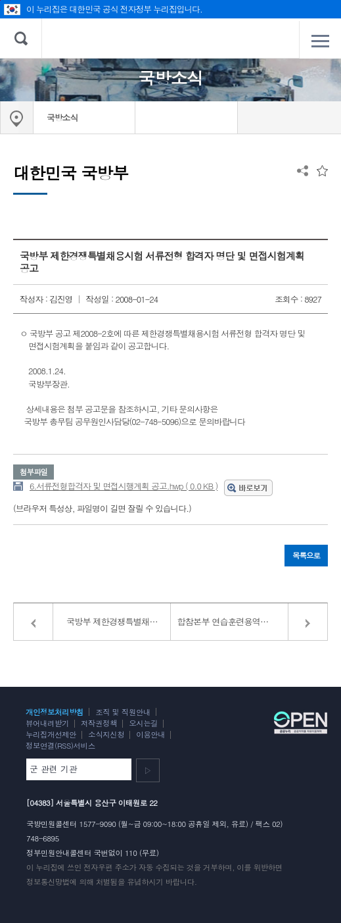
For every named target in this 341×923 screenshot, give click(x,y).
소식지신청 (106, 734)
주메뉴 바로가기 (0, 0)
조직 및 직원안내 (122, 712)
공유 (302, 170)
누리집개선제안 (51, 734)
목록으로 (306, 555)
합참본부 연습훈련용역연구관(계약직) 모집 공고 (252, 621)
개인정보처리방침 (54, 712)
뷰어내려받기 (47, 723)
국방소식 (62, 117)
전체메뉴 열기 (320, 41)
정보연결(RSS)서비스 (60, 745)
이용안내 (150, 734)
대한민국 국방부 (170, 38)
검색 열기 (21, 38)
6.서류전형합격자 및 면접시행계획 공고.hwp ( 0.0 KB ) (123, 486)
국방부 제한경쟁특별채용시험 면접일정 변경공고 (118, 621)
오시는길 (143, 723)
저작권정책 (99, 723)
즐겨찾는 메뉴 (322, 170)
